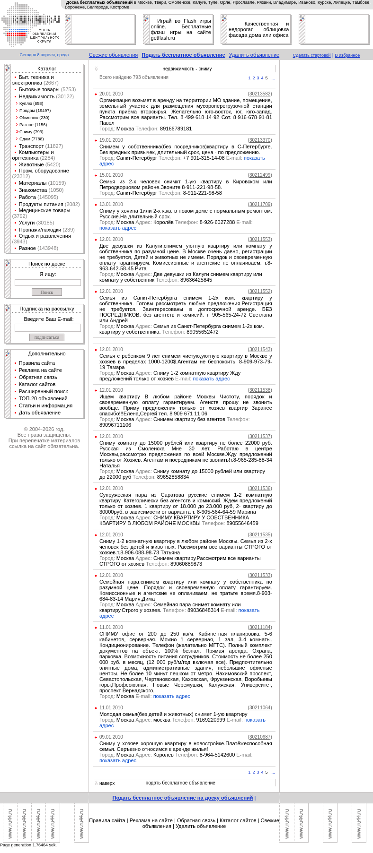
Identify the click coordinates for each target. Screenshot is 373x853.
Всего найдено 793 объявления (134, 77)
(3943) (19, 241)
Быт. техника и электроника (33, 80)
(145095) (47, 197)
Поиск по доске (46, 264)
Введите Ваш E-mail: (48, 319)
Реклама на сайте (40, 370)
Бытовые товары (39, 89)
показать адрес (117, 228)
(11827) (53, 146)
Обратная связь (38, 377)
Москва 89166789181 (145, 128)
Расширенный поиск (43, 391)
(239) (68, 230)
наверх (107, 783)
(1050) (55, 190)
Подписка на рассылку (46, 308)
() (260, 93)
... (273, 78)
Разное (27, 248)
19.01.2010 (111, 140)
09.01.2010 (111, 737)
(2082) (71, 204)
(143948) (47, 248)
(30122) (64, 96)
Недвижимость (37, 96)
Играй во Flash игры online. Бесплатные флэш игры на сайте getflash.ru (181, 29)
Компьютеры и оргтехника (33, 155)
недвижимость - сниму (187, 68)
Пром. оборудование (44, 170)
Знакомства (33, 190)
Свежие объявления (113, 55)
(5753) (68, 89)
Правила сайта (37, 363)
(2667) (50, 83)
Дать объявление (40, 412)
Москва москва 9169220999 (171, 720)
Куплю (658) (31, 103)
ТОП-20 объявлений (43, 398)
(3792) (19, 216)
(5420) (52, 164)
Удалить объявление (254, 55)
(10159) (56, 183)
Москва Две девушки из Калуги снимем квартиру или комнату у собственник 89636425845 (180, 277)
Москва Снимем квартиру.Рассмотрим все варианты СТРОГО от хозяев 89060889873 (180, 561)
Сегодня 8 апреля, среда (44, 54)
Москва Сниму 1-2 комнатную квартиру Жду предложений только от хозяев (169, 375)
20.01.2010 (111, 93)
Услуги (27, 222)
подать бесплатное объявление (180, 782)
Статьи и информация (46, 405)
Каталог (46, 68)
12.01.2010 (111, 239)
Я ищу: (48, 274)
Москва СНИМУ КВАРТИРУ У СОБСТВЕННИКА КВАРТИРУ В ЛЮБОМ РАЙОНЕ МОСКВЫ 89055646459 (178, 520)
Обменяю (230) (34, 117)
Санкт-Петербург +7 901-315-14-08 (171, 158)
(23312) (21, 176)
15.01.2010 (111, 175)
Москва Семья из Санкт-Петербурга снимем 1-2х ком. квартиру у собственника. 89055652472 (181, 329)
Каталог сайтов (37, 384)
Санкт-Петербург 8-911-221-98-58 (160, 193)
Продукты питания (41, 204)
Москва (126, 696)
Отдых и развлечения (45, 236)
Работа (27, 197)
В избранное (347, 55)
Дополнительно (46, 353)
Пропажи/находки (40, 230)
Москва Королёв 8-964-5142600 (176, 755)
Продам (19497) (35, 110)
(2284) (46, 158)
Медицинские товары (45, 210)
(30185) (44, 222)
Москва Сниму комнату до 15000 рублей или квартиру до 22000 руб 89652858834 (182, 474)
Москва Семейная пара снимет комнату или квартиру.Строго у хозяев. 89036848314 (170, 607)
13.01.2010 (111, 204)
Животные (31, 164)
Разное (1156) (33, 124)
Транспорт (31, 146)
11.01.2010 (111, 627)
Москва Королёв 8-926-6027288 (176, 222)
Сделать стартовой (312, 55)
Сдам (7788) (31, 139)
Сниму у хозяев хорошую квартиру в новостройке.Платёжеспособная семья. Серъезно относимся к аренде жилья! (185, 746)
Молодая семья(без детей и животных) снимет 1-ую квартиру (173, 714)
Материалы (33, 183)
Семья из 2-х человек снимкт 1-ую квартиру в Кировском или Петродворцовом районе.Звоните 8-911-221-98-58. (185, 184)
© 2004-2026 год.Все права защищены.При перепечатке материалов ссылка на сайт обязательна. (44, 437)
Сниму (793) (31, 131)
